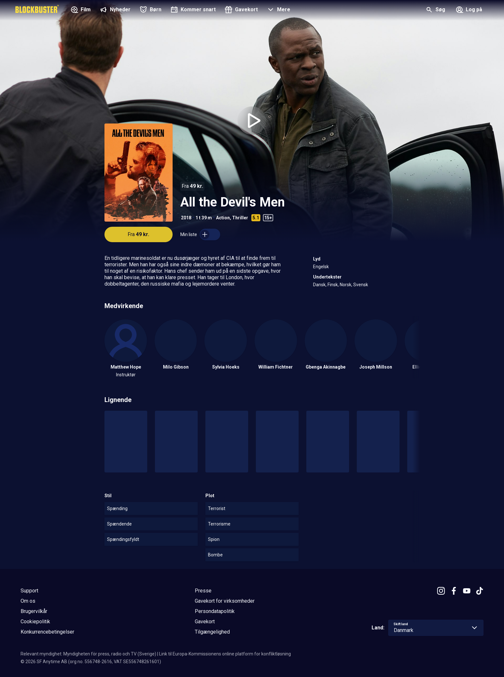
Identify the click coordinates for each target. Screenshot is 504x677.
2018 (186, 217)
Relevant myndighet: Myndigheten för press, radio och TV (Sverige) (88, 653)
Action (223, 217)
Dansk (319, 284)
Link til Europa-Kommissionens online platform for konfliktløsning (225, 653)
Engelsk (321, 266)
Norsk (345, 284)
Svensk (360, 284)
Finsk (333, 284)
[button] (278, 10)
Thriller (240, 217)
